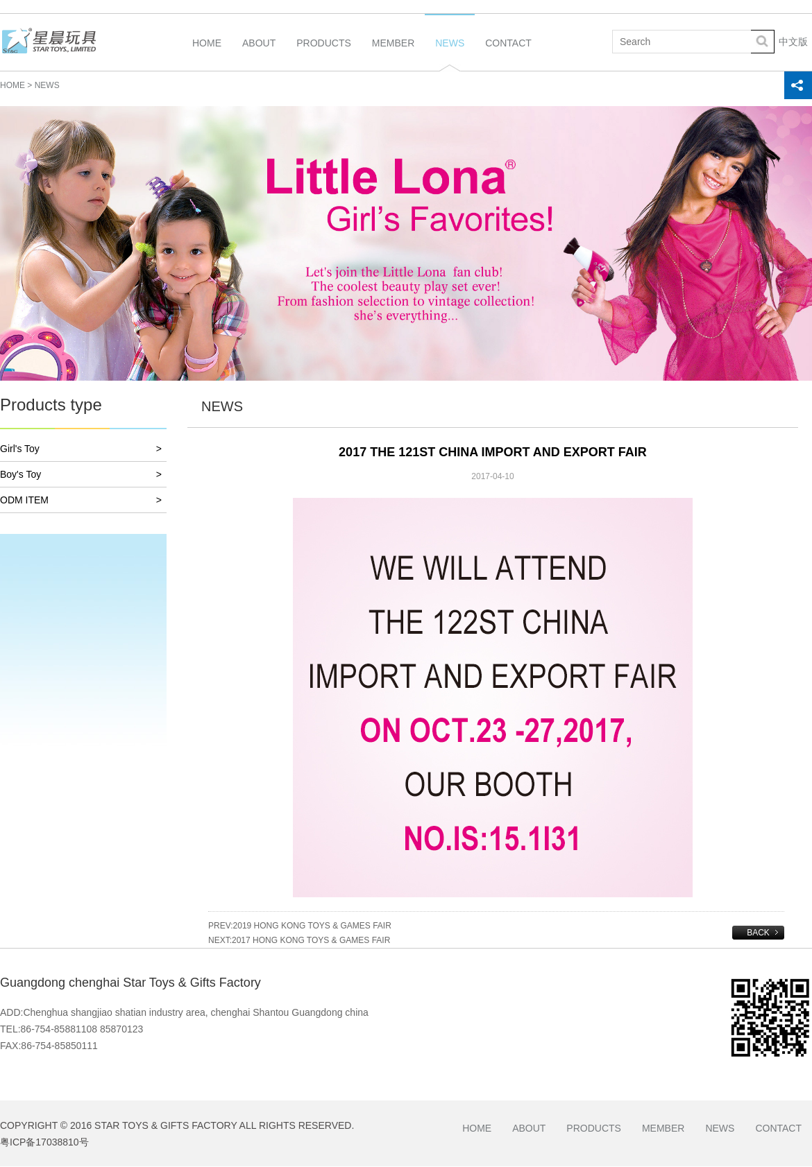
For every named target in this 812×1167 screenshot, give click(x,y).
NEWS (47, 85)
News (450, 54)
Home (207, 54)
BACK (758, 932)
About (259, 54)
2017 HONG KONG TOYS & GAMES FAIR (311, 940)
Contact (508, 54)
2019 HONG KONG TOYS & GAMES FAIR (312, 926)
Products (324, 54)
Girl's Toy (81, 449)
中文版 (793, 41)
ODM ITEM (81, 500)
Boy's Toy (81, 474)
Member (393, 54)
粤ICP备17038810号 (44, 1142)
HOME (12, 85)
